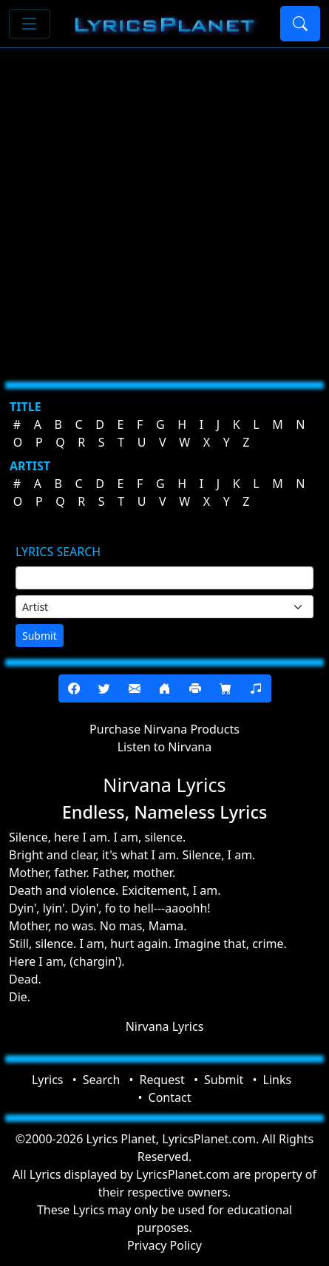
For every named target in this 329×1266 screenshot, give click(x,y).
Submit (39, 636)
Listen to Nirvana (165, 747)
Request (162, 1080)
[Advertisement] (164, 208)
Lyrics (48, 1080)
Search (102, 1080)
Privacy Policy (164, 1245)
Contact (170, 1097)
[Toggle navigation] (29, 23)
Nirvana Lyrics (165, 1026)
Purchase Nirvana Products (164, 729)
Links (277, 1080)
